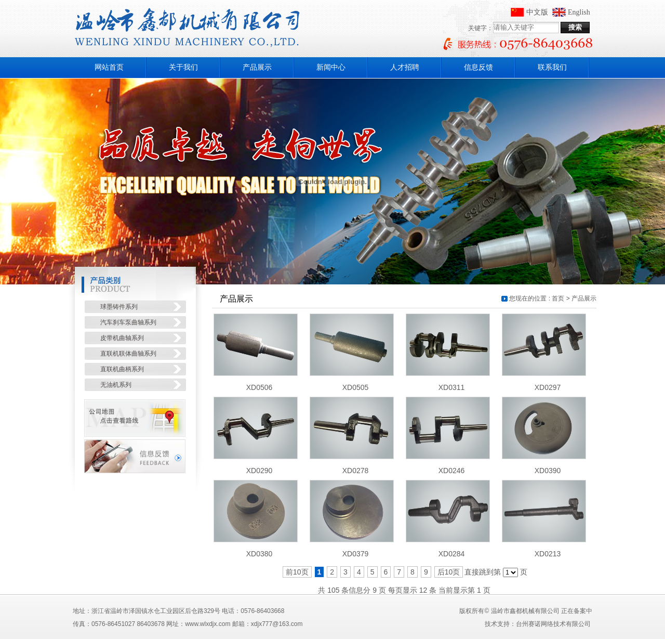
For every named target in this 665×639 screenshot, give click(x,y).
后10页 (448, 572)
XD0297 (548, 387)
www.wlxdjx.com (207, 624)
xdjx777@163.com (277, 624)
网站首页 (109, 67)
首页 (558, 298)
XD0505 (355, 387)
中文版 (537, 12)
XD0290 (259, 470)
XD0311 (451, 387)
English (579, 12)
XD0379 (355, 554)
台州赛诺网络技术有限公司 (553, 624)
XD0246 (451, 470)
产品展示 (583, 298)
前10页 (297, 572)
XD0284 (451, 554)
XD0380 (259, 554)
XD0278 (355, 470)
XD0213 (548, 554)
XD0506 (259, 387)
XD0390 (548, 470)
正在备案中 (576, 611)
